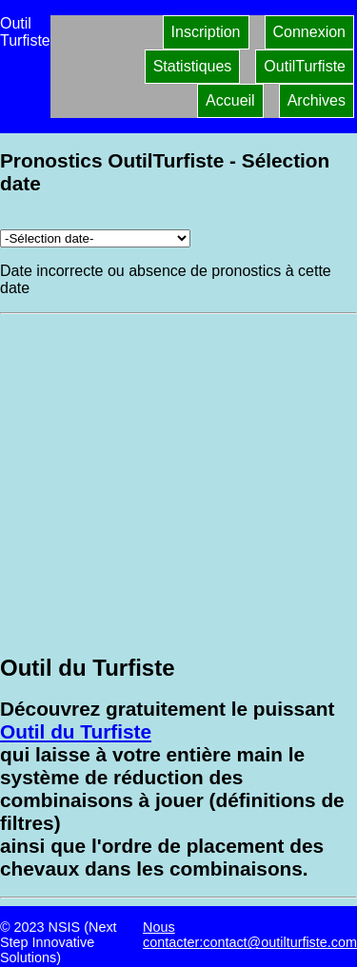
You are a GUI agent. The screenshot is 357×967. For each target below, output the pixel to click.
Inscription (206, 32)
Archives (317, 100)
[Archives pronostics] (95, 238)
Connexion (310, 32)
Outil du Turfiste (75, 731)
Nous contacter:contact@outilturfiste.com (250, 934)
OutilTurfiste (305, 66)
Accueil (230, 100)
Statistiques (192, 66)
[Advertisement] (178, 482)
